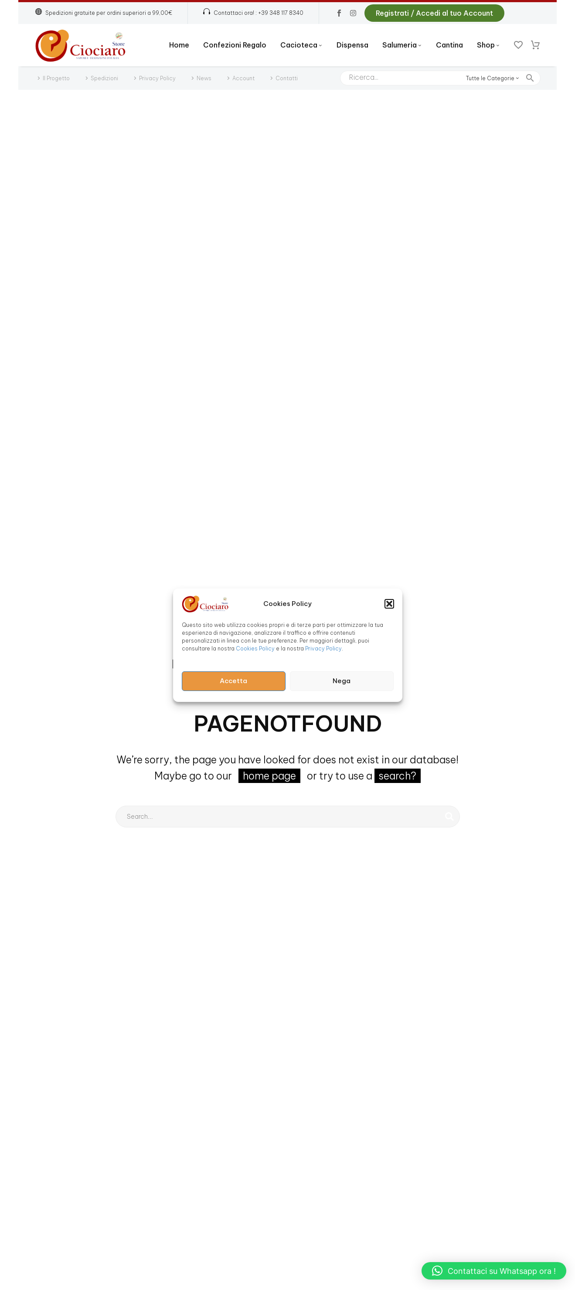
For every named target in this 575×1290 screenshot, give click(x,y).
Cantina (449, 45)
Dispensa (352, 45)
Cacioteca (301, 45)
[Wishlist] (518, 45)
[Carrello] (535, 45)
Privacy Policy (323, 648)
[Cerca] (440, 78)
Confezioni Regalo (234, 45)
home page (269, 775)
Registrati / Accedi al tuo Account (434, 13)
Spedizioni (104, 78)
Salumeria (402, 45)
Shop (488, 45)
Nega (341, 681)
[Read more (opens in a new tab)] (253, 13)
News (204, 78)
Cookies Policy (255, 648)
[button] (389, 603)
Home (179, 45)
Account (243, 78)
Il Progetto (56, 78)
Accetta (233, 681)
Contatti (287, 78)
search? (397, 775)
